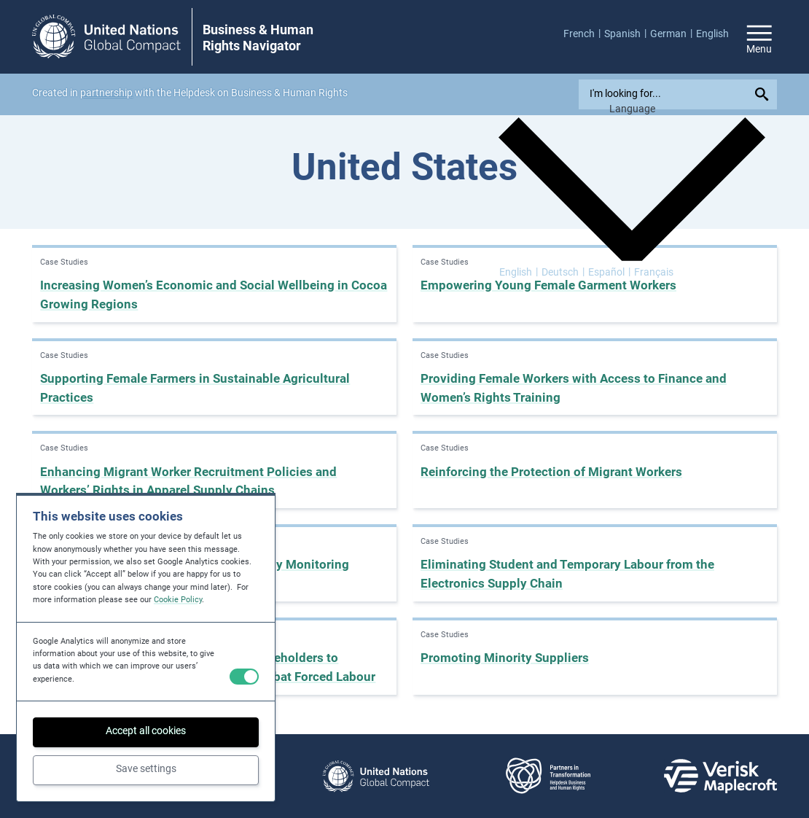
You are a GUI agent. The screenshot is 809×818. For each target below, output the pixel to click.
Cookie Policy (178, 599)
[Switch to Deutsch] (563, 272)
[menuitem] (583, 33)
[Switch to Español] (609, 272)
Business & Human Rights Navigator (258, 37)
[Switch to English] (518, 272)
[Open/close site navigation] (759, 37)
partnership (106, 92)
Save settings (146, 768)
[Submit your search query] (764, 94)
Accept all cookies (146, 730)
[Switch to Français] (653, 272)
